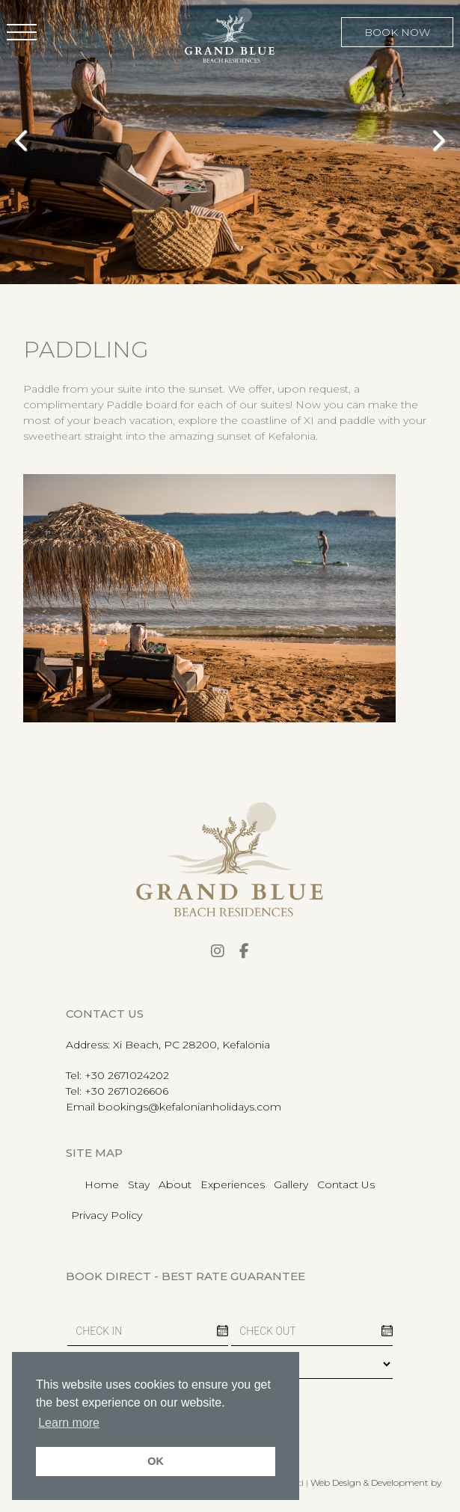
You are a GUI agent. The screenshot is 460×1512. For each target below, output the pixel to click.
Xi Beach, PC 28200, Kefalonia (191, 1044)
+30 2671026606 (126, 1091)
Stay (139, 1184)
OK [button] (155, 1461)
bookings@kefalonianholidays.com (189, 1106)
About (175, 1184)
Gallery (291, 1184)
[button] (22, 32)
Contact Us (346, 1184)
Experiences (232, 1184)
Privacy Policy (106, 1215)
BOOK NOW (397, 32)
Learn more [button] (68, 1422)
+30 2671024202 (127, 1075)
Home (102, 1184)
